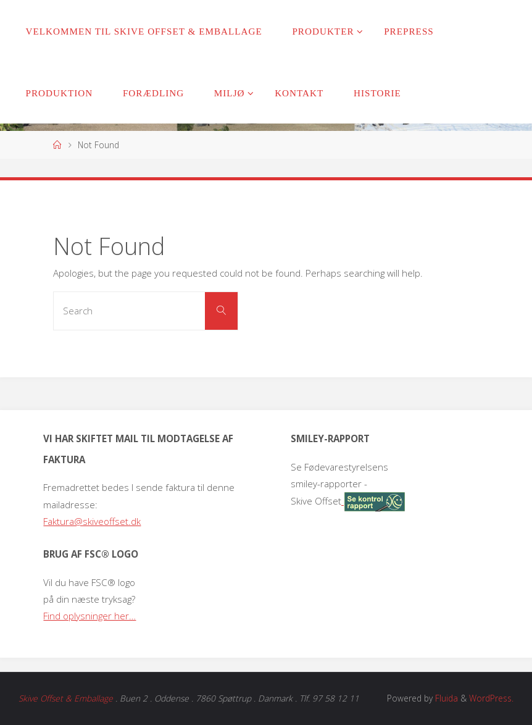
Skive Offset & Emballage (66, 698)
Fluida (445, 698)
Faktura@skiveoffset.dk (92, 521)
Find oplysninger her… (89, 616)
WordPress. (491, 698)
